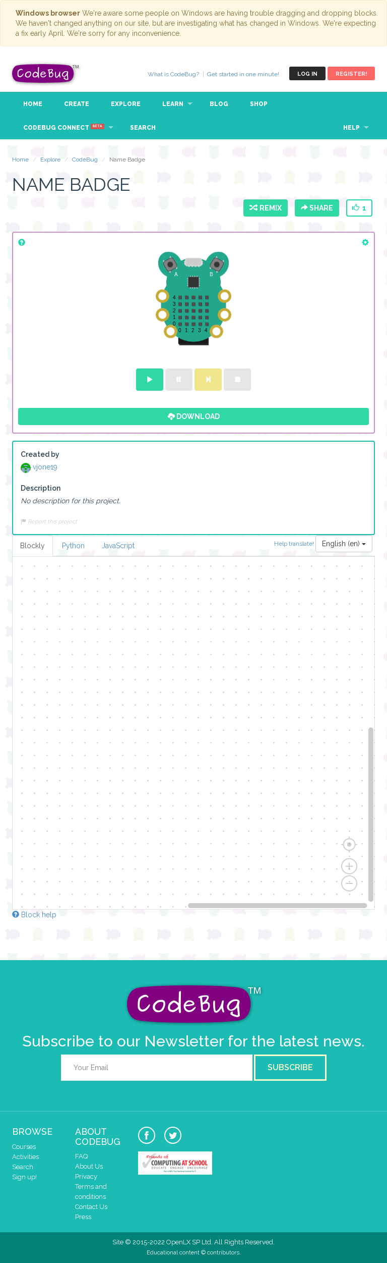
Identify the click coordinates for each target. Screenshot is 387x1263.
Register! (351, 74)
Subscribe (290, 1067)
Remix (265, 208)
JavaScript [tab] (118, 546)
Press (83, 1217)
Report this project (49, 521)
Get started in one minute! (243, 74)
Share (317, 208)
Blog (219, 104)
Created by (40, 454)
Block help (34, 915)
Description (40, 488)
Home (32, 104)
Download (194, 416)
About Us (89, 1166)
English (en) (344, 544)
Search (143, 127)
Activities (25, 1157)
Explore (126, 104)
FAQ (81, 1156)
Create (76, 104)
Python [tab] (73, 546)
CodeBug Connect (63, 127)
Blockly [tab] (32, 546)
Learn (172, 104)
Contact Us (91, 1207)
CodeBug (46, 73)
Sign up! (24, 1177)
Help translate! (294, 543)
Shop (259, 104)
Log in (307, 74)
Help (351, 127)
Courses (24, 1146)
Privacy (86, 1176)
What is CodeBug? (173, 74)
